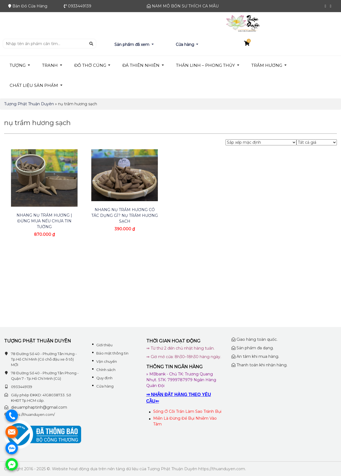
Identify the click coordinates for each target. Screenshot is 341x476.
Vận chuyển (106, 361)
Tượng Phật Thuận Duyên (29, 103)
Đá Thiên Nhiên (141, 65)
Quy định (104, 378)
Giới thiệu (104, 345)
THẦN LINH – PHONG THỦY (206, 65)
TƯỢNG (18, 65)
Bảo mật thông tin (112, 353)
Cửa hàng (105, 386)
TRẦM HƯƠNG (267, 65)
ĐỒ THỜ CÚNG (90, 65)
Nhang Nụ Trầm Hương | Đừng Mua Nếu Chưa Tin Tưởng (44, 221)
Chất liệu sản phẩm (34, 85)
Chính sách (106, 369)
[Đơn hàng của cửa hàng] (261, 142)
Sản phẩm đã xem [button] (132, 44)
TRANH (50, 65)
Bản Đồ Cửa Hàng (29, 6)
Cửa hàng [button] (185, 44)
